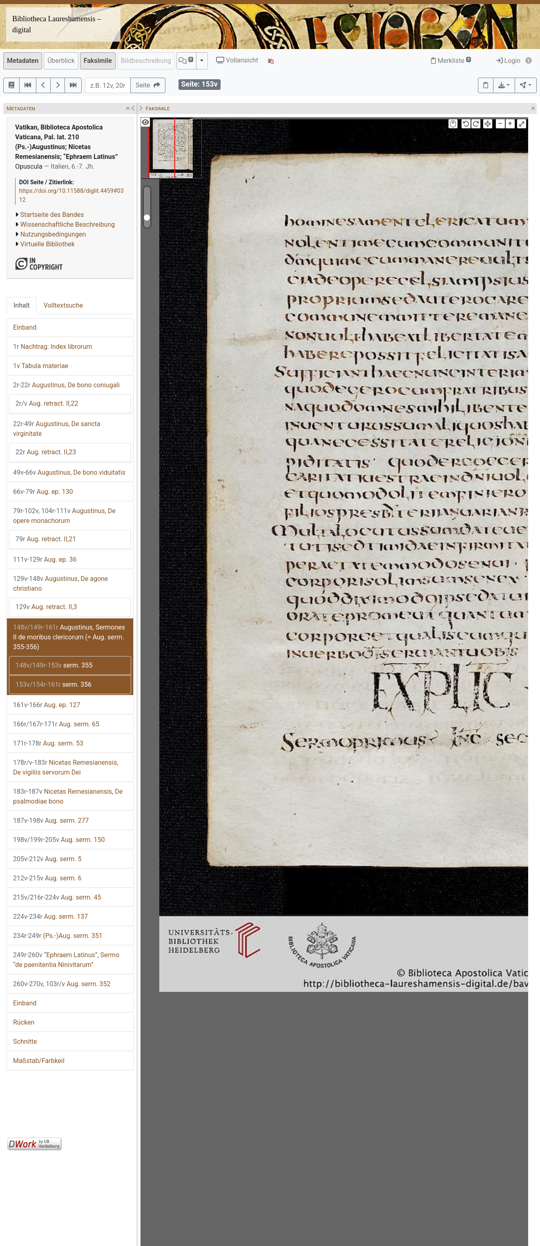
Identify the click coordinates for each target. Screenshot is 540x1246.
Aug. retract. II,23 (46, 452)
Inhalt (21, 305)
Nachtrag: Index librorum (52, 347)
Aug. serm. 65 (56, 724)
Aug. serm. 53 (48, 743)
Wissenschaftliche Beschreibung (67, 224)
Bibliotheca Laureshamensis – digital (56, 24)
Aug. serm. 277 (51, 820)
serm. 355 (54, 665)
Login (508, 61)
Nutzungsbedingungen (53, 234)
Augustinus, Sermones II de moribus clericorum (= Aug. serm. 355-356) (69, 637)
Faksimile (98, 61)
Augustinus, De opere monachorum (64, 516)
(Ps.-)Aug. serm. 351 (58, 936)
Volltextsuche (63, 305)
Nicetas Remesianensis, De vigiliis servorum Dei (65, 767)
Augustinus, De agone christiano (60, 583)
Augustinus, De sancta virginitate (56, 429)
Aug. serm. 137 (50, 916)
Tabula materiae (40, 366)
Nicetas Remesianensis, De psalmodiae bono (68, 796)
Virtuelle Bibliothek (47, 244)
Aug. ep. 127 (46, 705)
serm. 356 (53, 684)
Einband (24, 327)
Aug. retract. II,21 (46, 539)
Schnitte (25, 1041)
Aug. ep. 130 (43, 492)
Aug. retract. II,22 (47, 403)
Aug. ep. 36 (45, 559)
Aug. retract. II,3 (46, 607)
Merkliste (451, 61)
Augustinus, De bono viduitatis (69, 472)
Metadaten (22, 61)
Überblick (61, 61)
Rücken (23, 1022)
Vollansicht (237, 60)
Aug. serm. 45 (57, 897)
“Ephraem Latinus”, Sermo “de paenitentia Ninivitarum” (66, 960)
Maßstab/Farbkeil (39, 1061)
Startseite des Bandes (52, 215)
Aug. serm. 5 (47, 859)
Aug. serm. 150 (59, 840)
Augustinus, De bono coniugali (66, 385)
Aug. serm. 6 (47, 878)
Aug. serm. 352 (62, 984)
